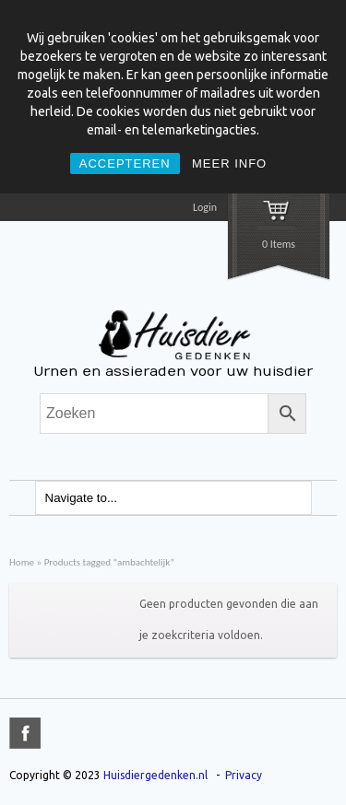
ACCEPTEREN (125, 163)
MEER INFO (229, 163)
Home (21, 561)
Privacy (243, 775)
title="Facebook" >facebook (25, 733)
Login (205, 207)
